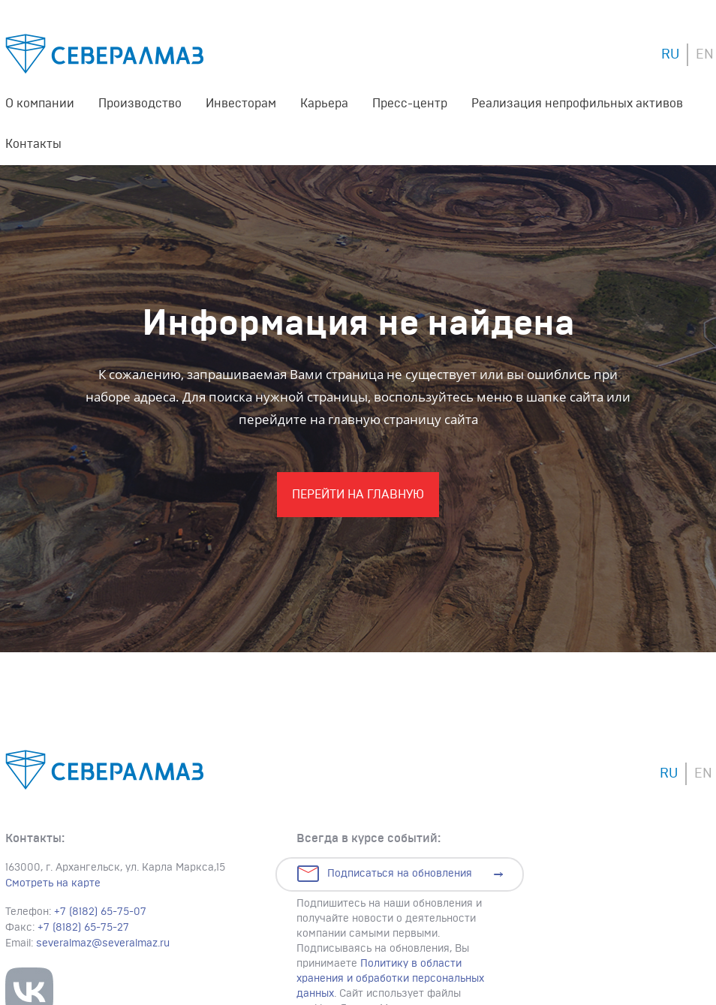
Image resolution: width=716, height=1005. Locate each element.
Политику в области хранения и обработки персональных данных (390, 978)
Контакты (33, 144)
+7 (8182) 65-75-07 (100, 912)
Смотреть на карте (53, 883)
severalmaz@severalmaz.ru (103, 943)
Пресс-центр (409, 104)
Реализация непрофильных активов (577, 104)
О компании (39, 104)
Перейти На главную (358, 495)
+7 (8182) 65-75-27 (83, 927)
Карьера (324, 104)
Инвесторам (241, 104)
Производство (140, 104)
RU (670, 55)
